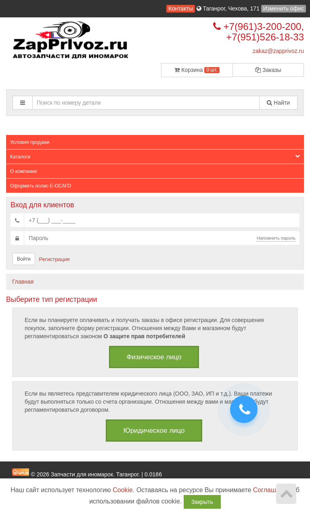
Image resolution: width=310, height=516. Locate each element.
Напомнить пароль (276, 238)
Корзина (196, 70)
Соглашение (272, 490)
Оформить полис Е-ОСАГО (40, 186)
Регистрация (54, 259)
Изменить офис (283, 8)
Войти (24, 259)
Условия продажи (30, 142)
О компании (23, 171)
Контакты (180, 8)
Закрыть (202, 502)
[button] (23, 103)
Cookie (123, 490)
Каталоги (155, 157)
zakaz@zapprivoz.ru (278, 51)
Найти (278, 102)
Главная (23, 281)
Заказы (268, 70)
